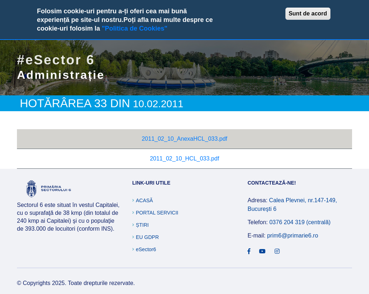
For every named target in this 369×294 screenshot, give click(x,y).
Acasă (144, 200)
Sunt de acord (308, 13)
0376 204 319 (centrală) (299, 222)
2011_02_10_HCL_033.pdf (184, 158)
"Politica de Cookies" (134, 28)
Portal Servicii (157, 213)
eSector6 (146, 249)
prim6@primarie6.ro (292, 235)
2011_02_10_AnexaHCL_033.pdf (184, 139)
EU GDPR (147, 237)
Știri (142, 225)
